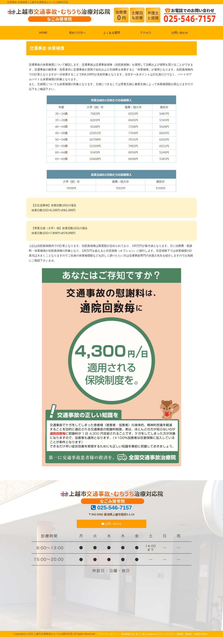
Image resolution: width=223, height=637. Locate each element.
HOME (43, 32)
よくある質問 (111, 32)
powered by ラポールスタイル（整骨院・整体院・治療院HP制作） (178, 634)
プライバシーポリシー (108, 634)
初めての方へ (77, 32)
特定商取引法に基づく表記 (133, 634)
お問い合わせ (179, 32)
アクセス (145, 32)
